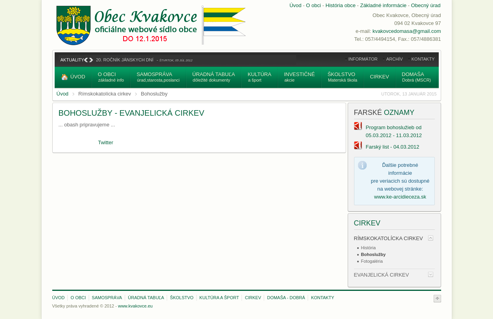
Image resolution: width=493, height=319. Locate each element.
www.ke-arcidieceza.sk (400, 197)
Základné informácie (383, 5)
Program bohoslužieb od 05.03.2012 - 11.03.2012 (394, 131)
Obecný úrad (425, 5)
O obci (313, 5)
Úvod (295, 5)
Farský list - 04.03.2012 (392, 147)
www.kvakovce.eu (135, 306)
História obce (340, 5)
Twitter (105, 142)
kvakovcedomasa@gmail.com (407, 31)
